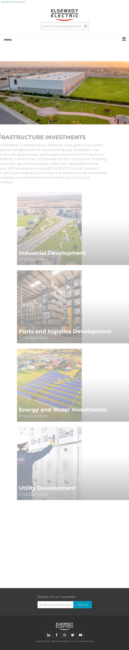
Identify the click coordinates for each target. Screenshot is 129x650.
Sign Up (83, 604)
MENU (65, 39)
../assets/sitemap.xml (13, 1)
